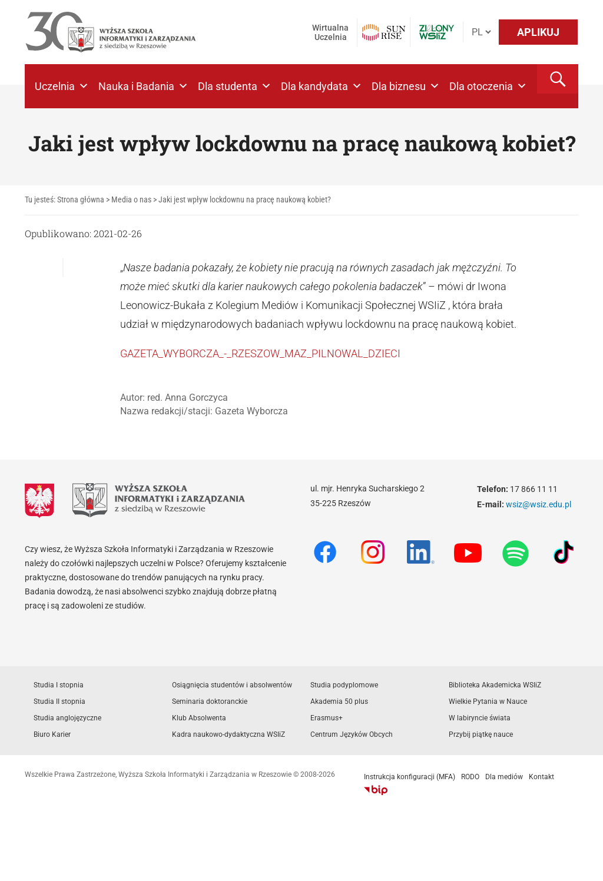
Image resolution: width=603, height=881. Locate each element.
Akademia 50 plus (339, 701)
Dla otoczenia (488, 86)
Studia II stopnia (59, 701)
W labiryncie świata (480, 718)
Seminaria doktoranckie (209, 701)
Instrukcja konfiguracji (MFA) (409, 777)
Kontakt (541, 777)
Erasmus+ (326, 718)
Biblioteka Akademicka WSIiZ (495, 685)
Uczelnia (62, 86)
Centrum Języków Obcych (351, 734)
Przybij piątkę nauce (481, 734)
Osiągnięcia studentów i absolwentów (232, 685)
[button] (557, 79)
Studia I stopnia (59, 685)
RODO (470, 777)
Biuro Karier (52, 734)
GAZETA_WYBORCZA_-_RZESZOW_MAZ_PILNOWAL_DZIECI (260, 353)
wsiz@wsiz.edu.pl (538, 504)
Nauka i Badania (143, 86)
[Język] (481, 32)
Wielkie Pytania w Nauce (488, 701)
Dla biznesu (406, 86)
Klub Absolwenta (199, 718)
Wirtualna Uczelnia (330, 32)
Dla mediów (504, 777)
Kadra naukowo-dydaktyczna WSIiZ (228, 734)
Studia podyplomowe (344, 685)
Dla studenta (234, 86)
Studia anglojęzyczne (67, 718)
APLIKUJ (538, 32)
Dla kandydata (321, 86)
